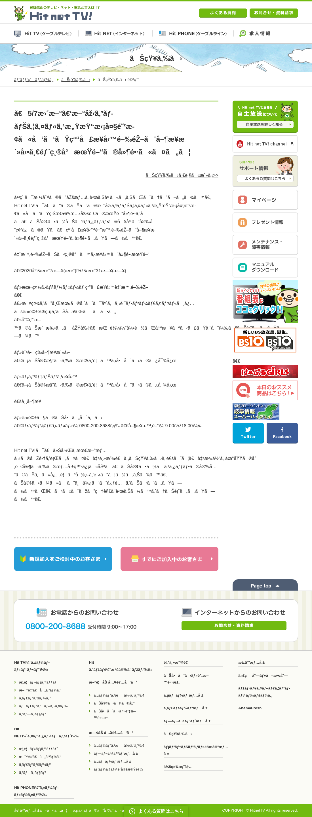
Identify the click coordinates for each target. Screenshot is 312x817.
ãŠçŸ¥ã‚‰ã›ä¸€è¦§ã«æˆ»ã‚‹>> (182, 175)
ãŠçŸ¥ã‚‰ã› (75, 79)
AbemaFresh (250, 708)
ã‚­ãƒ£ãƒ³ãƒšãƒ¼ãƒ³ (35, 698)
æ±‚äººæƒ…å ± (251, 662)
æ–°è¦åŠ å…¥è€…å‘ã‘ (113, 682)
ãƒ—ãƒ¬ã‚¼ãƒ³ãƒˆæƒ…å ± (116, 753)
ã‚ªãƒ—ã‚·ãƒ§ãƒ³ (32, 714)
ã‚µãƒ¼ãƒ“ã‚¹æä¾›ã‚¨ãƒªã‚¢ (119, 695)
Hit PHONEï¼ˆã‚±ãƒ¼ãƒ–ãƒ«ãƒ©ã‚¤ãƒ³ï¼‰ (36, 791)
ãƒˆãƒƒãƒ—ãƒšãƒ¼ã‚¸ (34, 79)
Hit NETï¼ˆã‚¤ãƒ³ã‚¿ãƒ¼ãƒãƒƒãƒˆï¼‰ (44, 732)
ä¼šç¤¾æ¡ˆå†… (178, 767)
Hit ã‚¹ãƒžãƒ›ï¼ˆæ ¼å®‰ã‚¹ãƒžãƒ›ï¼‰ (118, 665)
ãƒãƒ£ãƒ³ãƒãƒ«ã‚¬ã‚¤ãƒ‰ (43, 706)
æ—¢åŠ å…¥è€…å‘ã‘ (111, 733)
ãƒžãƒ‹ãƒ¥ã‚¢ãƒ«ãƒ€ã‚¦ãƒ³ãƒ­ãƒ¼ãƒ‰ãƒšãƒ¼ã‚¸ (264, 691)
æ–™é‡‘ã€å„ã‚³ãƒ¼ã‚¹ (40, 690)
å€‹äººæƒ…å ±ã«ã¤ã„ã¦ (40, 810)
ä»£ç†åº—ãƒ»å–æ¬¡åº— (263, 675)
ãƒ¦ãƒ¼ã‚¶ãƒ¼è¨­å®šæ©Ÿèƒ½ (118, 769)
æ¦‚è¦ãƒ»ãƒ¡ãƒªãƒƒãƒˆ (38, 682)
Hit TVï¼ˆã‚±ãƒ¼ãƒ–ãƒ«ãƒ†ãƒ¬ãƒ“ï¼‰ (32, 665)
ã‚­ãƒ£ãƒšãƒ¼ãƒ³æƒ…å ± (186, 708)
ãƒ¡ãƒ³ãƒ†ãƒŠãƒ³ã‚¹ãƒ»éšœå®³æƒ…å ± (193, 750)
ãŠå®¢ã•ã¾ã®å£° (114, 703)
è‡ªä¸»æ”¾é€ (177, 662)
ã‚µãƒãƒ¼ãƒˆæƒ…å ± (112, 761)
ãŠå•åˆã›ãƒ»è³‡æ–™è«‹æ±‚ (115, 714)
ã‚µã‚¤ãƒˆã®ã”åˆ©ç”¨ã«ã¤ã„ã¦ (107, 810)
